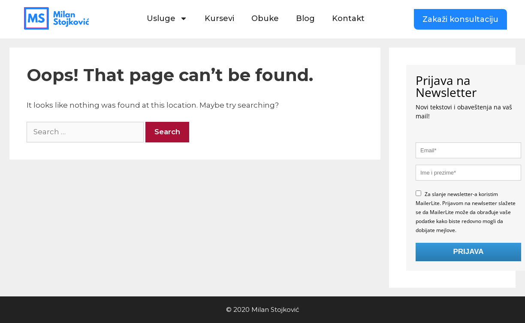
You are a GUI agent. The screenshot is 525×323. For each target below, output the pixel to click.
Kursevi (219, 18)
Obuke (265, 18)
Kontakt (348, 18)
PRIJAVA (468, 252)
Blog (305, 18)
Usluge (167, 18)
